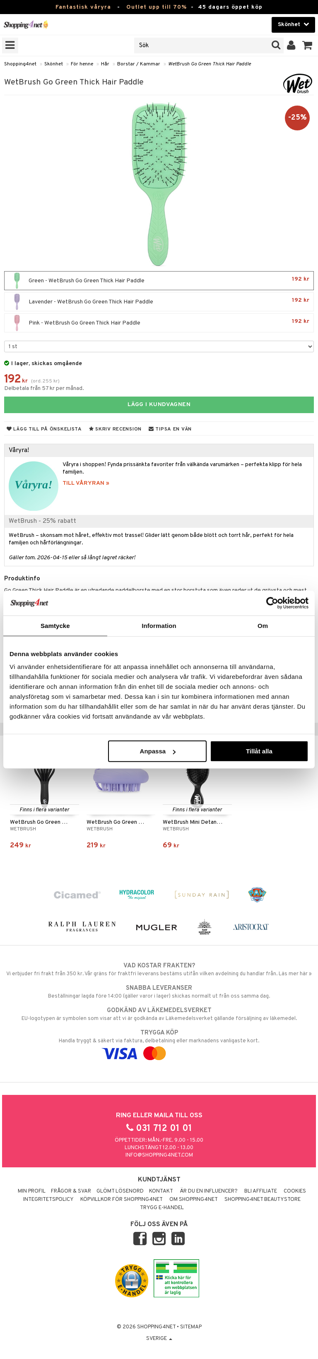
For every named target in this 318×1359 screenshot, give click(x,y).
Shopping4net (20, 64)
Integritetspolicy (48, 1199)
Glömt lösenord (120, 1191)
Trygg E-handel (162, 1208)
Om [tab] (263, 625)
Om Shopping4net (193, 1199)
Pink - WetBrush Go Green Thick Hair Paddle (159, 323)
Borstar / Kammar (138, 64)
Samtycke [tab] (55, 625)
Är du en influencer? (209, 1191)
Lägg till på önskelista (44, 429)
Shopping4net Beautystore (262, 1199)
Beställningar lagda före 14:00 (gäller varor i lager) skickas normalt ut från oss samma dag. (159, 992)
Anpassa (158, 751)
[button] (307, 45)
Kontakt (161, 1191)
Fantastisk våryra (83, 7)
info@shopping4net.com (159, 1155)
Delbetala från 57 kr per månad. (44, 388)
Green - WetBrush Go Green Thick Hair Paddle (159, 280)
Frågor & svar (71, 1191)
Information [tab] (159, 625)
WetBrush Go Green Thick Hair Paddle (209, 64)
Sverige (159, 1338)
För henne (82, 64)
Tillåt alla (259, 751)
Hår (105, 64)
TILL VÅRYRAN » (86, 483)
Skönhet (53, 64)
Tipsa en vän (170, 429)
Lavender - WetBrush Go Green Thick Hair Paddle (159, 301)
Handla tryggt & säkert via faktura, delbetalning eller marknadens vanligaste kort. (159, 1043)
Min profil (32, 1191)
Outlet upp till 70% (156, 7)
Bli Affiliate (260, 1191)
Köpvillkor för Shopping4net (121, 1199)
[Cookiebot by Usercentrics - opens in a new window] (272, 603)
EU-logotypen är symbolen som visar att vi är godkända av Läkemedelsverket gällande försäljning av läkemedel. (159, 1014)
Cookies (295, 1191)
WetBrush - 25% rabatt (42, 521)
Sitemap (191, 1327)
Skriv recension (115, 429)
